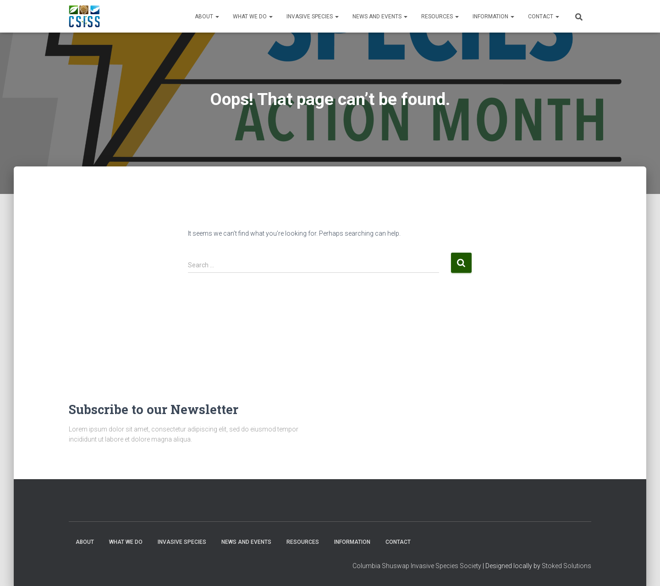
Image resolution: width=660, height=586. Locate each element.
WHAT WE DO (253, 16)
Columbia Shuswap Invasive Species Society (416, 565)
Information (493, 16)
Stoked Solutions (566, 565)
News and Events (379, 16)
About (207, 16)
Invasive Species (312, 16)
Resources (440, 16)
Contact (543, 16)
